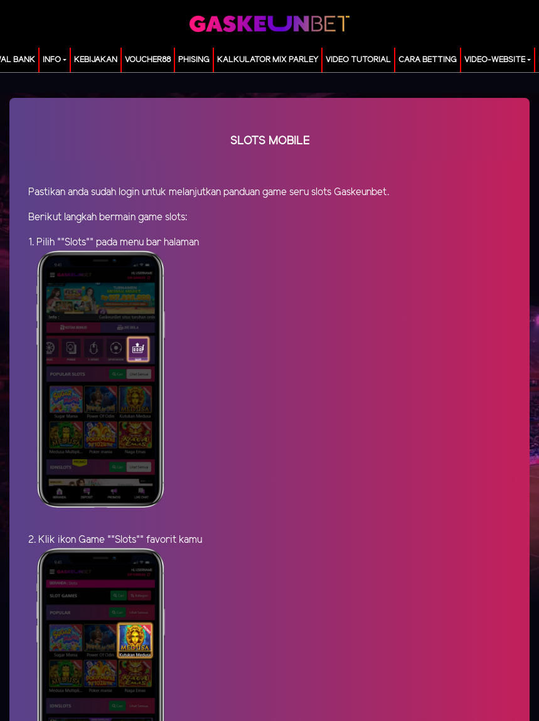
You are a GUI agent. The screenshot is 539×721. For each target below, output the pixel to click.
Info (52, 60)
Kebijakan (95, 60)
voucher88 (148, 60)
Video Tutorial (358, 60)
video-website (494, 60)
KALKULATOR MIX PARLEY (267, 60)
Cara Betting (427, 60)
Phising (194, 60)
